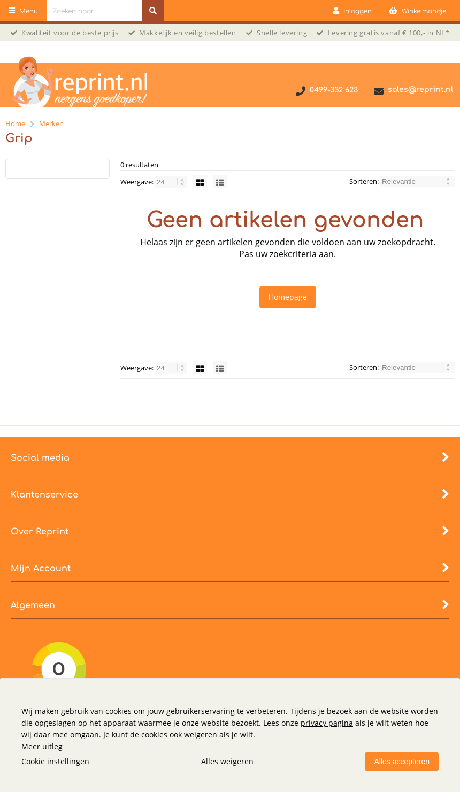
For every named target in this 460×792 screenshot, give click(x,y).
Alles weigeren (227, 761)
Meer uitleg (42, 746)
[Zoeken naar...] (153, 10)
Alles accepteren (402, 761)
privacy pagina (327, 723)
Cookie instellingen (55, 761)
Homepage (288, 297)
